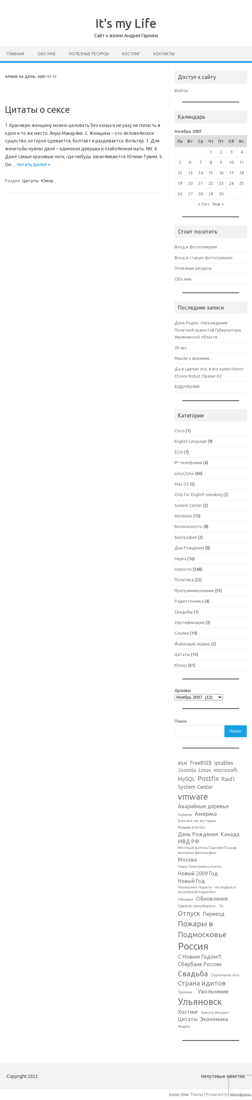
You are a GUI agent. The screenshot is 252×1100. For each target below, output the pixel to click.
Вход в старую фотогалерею (204, 257)
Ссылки (182, 633)
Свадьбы (184, 612)
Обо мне (46, 54)
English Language (191, 441)
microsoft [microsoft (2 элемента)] (225, 770)
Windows (183, 515)
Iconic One (179, 1094)
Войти (181, 90)
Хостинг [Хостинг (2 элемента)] (188, 1012)
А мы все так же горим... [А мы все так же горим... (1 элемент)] (198, 821)
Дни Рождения (189, 547)
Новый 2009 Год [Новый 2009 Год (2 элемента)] (198, 873)
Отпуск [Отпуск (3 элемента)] (189, 913)
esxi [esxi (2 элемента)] (182, 763)
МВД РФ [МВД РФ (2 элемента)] (188, 841)
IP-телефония (188, 462)
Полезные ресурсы (89, 54)
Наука (180, 558)
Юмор (47, 180)
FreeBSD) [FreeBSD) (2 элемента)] (201, 763)
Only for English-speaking (198, 494)
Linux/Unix (184, 473)
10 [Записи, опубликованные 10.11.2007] (231, 162)
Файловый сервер (192, 643)
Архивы (183, 690)
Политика (184, 579)
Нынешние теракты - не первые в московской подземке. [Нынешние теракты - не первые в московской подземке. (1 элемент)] (207, 889)
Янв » (218, 204)
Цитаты (30, 180)
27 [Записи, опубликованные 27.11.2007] (190, 193)
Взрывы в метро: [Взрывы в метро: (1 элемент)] (192, 827)
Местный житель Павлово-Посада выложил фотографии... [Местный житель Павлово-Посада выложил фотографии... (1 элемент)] (207, 850)
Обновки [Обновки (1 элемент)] (185, 899)
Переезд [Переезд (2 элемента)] (213, 914)
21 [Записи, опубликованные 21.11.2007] (200, 183)
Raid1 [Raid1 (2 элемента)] (228, 779)
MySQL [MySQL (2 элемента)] (186, 779)
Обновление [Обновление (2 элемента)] (212, 899)
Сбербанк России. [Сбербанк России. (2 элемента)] (200, 964)
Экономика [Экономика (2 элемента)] (214, 1019)
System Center (188, 505)
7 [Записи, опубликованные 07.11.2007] (201, 162)
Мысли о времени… (194, 358)
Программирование (194, 590)
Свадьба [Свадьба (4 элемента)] (193, 973)
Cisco (180, 430)
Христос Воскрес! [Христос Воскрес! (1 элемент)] (215, 1012)
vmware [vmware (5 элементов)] (193, 796)
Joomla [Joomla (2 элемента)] (187, 770)
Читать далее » (33, 164)
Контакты (164, 54)
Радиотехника (189, 601)
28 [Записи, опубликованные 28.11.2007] (200, 193)
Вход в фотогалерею (196, 246)
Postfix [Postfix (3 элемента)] (208, 778)
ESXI (179, 452)
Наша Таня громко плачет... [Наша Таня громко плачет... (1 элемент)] (201, 866)
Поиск (181, 721)
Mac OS (182, 484)
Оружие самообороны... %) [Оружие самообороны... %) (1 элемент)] (200, 906)
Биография (186, 537)
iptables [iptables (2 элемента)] (223, 763)
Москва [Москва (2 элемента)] (187, 860)
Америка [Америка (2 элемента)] (206, 814)
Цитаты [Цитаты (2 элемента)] (188, 1019)
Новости (183, 569)
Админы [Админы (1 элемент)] (185, 814)
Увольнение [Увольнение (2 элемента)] (213, 991)
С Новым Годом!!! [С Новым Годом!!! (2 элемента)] (199, 957)
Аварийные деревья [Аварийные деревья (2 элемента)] (203, 806)
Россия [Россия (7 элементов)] (193, 946)
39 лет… (183, 347)
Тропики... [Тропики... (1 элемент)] (186, 992)
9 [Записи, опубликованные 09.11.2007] (221, 162)
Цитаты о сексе (37, 109)
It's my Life (126, 23)
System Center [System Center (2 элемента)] (195, 787)
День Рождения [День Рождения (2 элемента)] (198, 834)
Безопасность (188, 526)
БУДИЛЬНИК (187, 386)
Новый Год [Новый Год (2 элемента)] (191, 881)
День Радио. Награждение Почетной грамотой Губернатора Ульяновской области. (208, 329)
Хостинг (131, 54)
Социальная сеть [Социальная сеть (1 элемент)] (225, 975)
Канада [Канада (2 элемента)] (230, 834)
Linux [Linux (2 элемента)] (205, 770)
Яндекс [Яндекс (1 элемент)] (184, 1026)
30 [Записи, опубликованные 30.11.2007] (221, 193)
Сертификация (189, 622)
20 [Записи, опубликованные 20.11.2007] (190, 183)
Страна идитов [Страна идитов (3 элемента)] (202, 983)
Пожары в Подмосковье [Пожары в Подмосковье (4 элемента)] (202, 928)
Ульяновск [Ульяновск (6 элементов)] (200, 1001)
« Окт (204, 204)
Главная (15, 54)
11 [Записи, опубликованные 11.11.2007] (241, 162)
